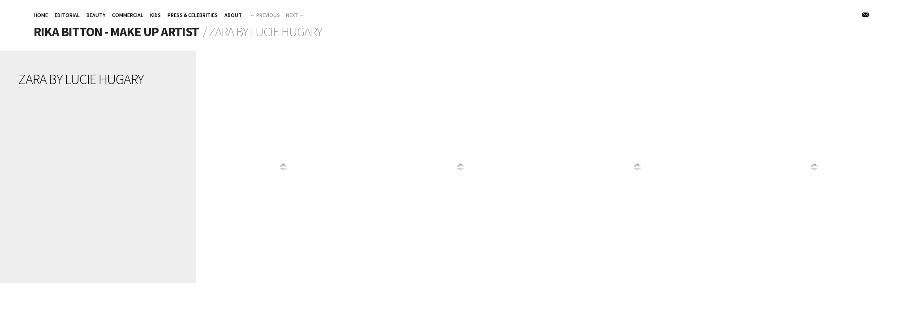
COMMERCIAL (127, 15)
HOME (41, 15)
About (233, 15)
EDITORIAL (67, 15)
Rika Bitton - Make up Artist (116, 32)
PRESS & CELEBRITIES (193, 15)
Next (295, 15)
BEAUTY (95, 15)
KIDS (155, 15)
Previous (265, 15)
